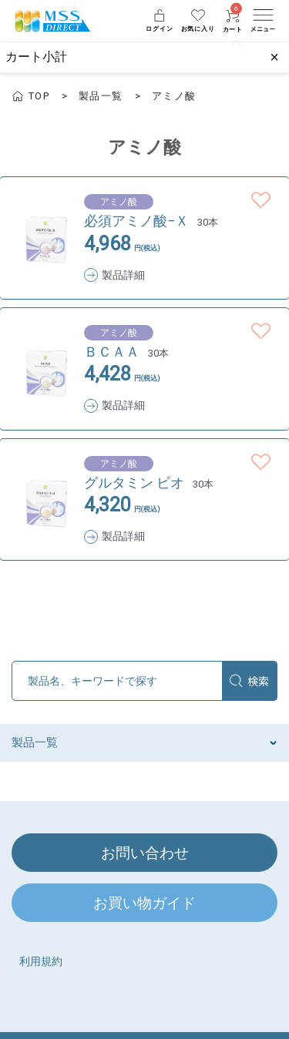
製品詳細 (123, 275)
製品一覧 (101, 96)
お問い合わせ (145, 853)
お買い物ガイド (144, 903)
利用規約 (40, 961)
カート (233, 21)
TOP (39, 96)
